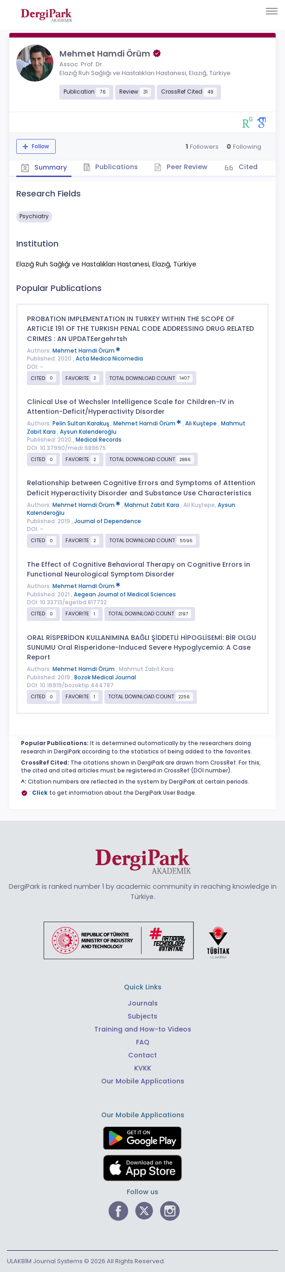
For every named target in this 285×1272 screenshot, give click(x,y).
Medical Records (99, 439)
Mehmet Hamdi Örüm (86, 350)
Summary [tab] (44, 167)
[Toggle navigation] (272, 11)
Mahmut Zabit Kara (152, 505)
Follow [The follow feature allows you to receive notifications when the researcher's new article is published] (39, 146)
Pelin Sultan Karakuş (81, 423)
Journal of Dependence (107, 521)
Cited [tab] (247, 166)
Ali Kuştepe (201, 423)
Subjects (142, 1016)
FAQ (142, 1042)
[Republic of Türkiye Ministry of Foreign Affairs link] (142, 939)
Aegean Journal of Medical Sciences (125, 594)
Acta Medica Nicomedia (109, 358)
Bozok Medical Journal (105, 677)
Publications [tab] (110, 166)
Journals (143, 1003)
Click (40, 793)
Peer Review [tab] (180, 166)
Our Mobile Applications (142, 1081)
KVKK (142, 1068)
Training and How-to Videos (142, 1029)
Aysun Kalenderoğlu (88, 432)
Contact (142, 1055)
